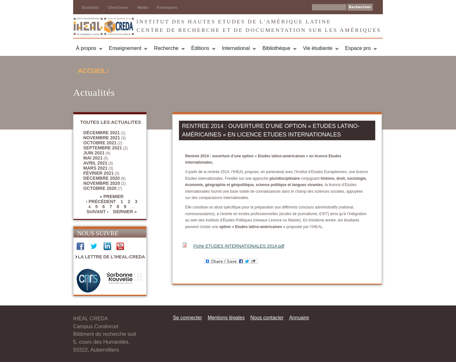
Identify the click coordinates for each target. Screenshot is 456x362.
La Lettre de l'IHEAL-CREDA (111, 256)
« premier (112, 196)
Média (142, 7)
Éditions (200, 48)
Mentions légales (226, 317)
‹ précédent (101, 201)
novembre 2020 (101, 183)
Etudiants (90, 7)
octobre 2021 (100, 142)
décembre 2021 (101, 132)
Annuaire (299, 317)
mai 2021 (93, 157)
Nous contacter (266, 317)
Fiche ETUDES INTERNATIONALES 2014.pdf (238, 246)
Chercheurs (118, 7)
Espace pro (358, 48)
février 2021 (98, 173)
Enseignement (125, 48)
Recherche (166, 48)
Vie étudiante (317, 48)
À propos (86, 48)
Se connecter (187, 317)
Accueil (92, 70)
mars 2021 (95, 168)
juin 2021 (93, 152)
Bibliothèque (276, 48)
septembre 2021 (102, 147)
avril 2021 (95, 163)
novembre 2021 (101, 137)
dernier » (125, 211)
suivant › (97, 211)
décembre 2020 (101, 178)
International (236, 48)
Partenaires (166, 7)
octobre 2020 (100, 188)
